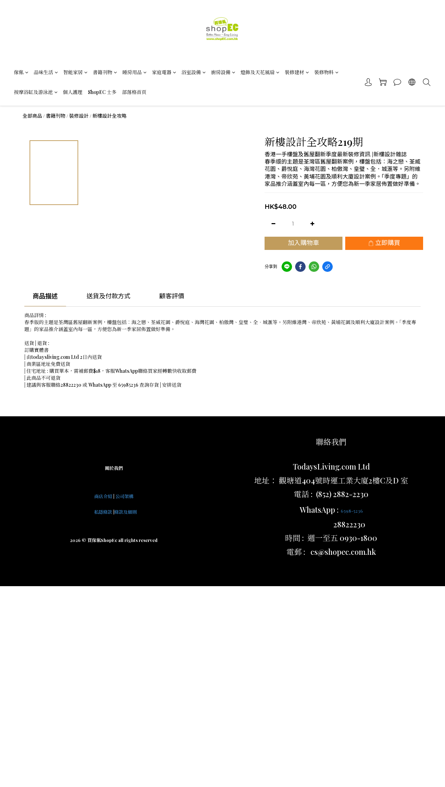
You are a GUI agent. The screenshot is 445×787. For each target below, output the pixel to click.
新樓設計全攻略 (109, 116)
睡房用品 (134, 72)
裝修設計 (79, 116)
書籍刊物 (105, 72)
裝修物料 (326, 72)
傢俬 (21, 72)
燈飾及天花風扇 (260, 72)
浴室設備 (193, 72)
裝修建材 (297, 72)
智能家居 (75, 72)
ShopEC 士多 (102, 92)
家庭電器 (164, 72)
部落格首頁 (134, 92)
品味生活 (46, 72)
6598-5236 (352, 511)
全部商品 (32, 116)
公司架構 (124, 496)
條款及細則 (125, 512)
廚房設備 (223, 72)
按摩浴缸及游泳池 (35, 92)
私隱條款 (103, 512)
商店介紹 (103, 496)
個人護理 (72, 92)
